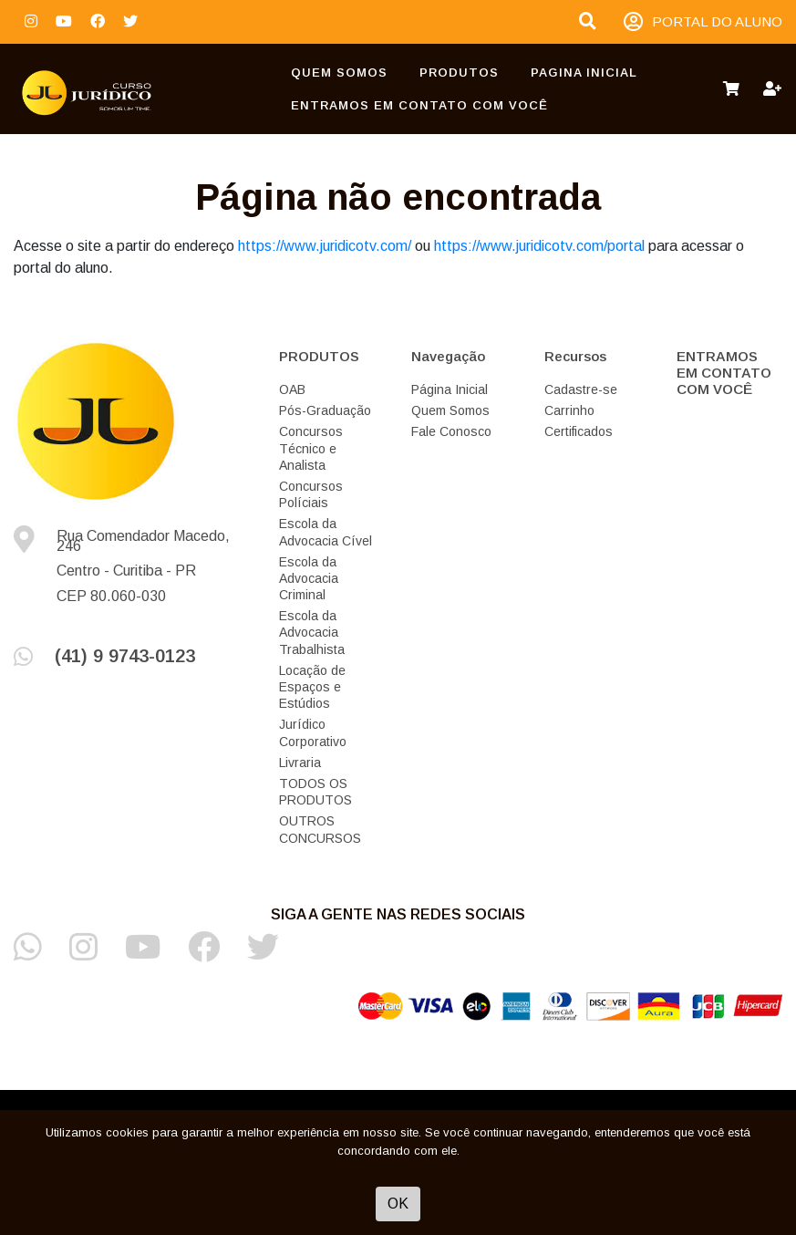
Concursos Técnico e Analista (311, 448)
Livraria (300, 762)
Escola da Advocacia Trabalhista (312, 632)
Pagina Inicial (584, 72)
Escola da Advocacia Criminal (308, 578)
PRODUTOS (459, 72)
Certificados (578, 431)
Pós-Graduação (325, 410)
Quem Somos (339, 72)
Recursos (575, 356)
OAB (292, 389)
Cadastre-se (580, 389)
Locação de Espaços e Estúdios (312, 687)
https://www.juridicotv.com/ (324, 246)
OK (398, 1203)
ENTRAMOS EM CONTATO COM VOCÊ (419, 105)
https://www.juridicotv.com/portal (539, 246)
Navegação (448, 356)
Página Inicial (449, 389)
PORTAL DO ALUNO (703, 22)
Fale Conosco (451, 431)
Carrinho (569, 410)
